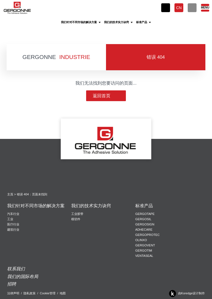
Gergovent (145, 245)
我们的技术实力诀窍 (91, 206)
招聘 (11, 284)
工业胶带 (77, 214)
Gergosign (144, 224)
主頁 (10, 194)
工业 (10, 219)
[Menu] (205, 8)
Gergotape (145, 214)
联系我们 (16, 268)
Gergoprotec (147, 234)
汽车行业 (13, 214)
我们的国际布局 (22, 276)
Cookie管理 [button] (47, 293)
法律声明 (13, 293)
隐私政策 (29, 293)
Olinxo (141, 240)
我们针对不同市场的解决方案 (36, 206)
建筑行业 (13, 229)
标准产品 (144, 206)
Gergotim (143, 250)
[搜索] (192, 7)
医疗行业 (13, 224)
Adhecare (143, 229)
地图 (63, 293)
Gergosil (143, 219)
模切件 (75, 219)
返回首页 (106, 95)
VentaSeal (144, 255)
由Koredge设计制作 (186, 293)
